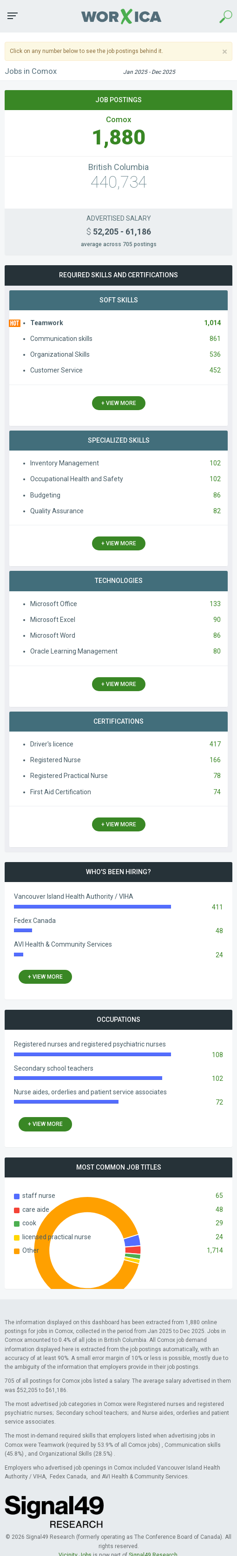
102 (215, 463)
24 (219, 955)
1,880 (118, 137)
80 (217, 651)
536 (215, 354)
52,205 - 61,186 (118, 231)
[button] (12, 16)
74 (217, 792)
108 (217, 1055)
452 (215, 370)
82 (217, 511)
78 (217, 775)
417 (215, 744)
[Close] (224, 52)
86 (217, 495)
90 (217, 619)
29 (219, 1223)
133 (215, 604)
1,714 (215, 1250)
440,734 (119, 182)
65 (219, 1195)
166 (215, 760)
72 (219, 1102)
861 (215, 338)
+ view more (118, 403)
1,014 (212, 323)
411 (217, 907)
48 (219, 931)
